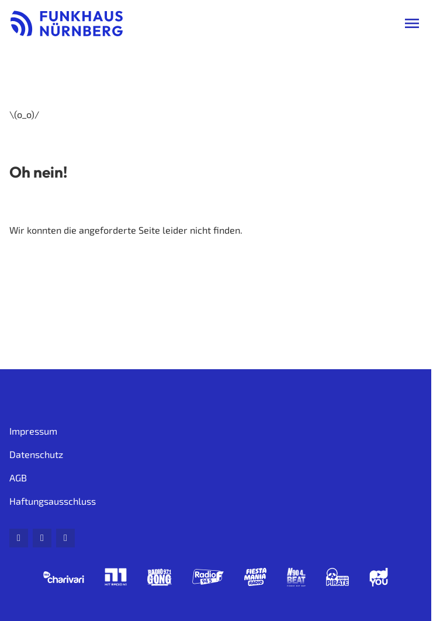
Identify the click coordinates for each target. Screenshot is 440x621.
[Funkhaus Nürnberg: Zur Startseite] (66, 23)
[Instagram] (65, 538)
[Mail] (18, 538)
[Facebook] (42, 538)
